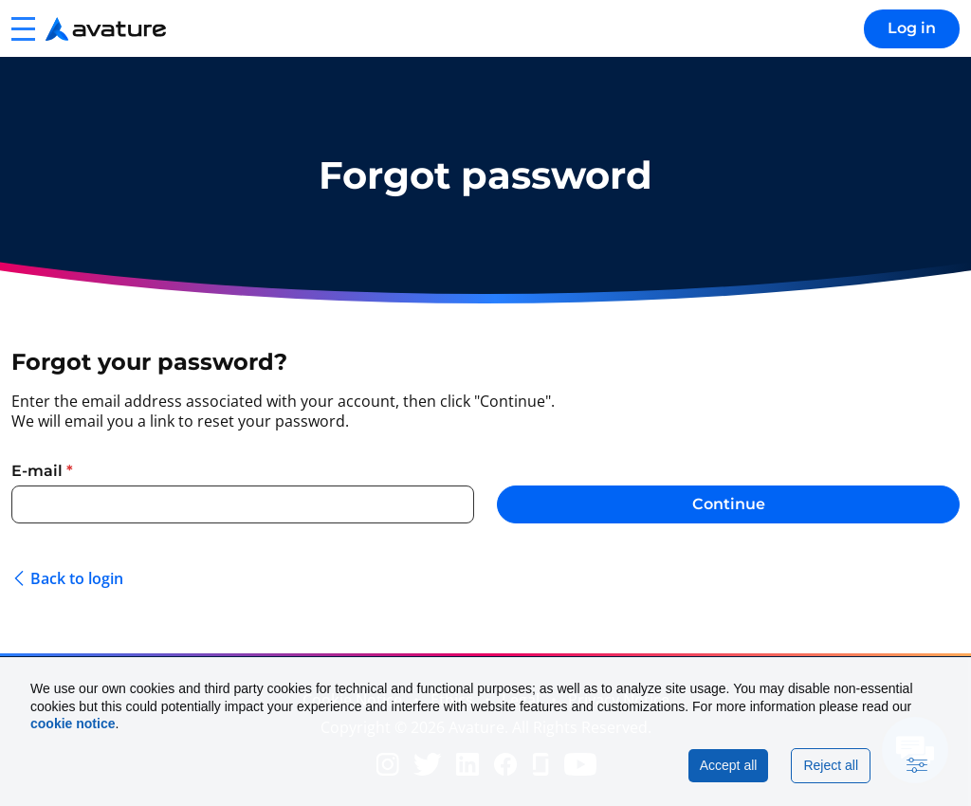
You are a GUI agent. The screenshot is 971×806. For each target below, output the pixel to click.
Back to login (76, 579)
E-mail (42, 471)
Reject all (830, 765)
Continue (728, 504)
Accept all (729, 765)
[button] (23, 28)
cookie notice (72, 723)
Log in (912, 28)
